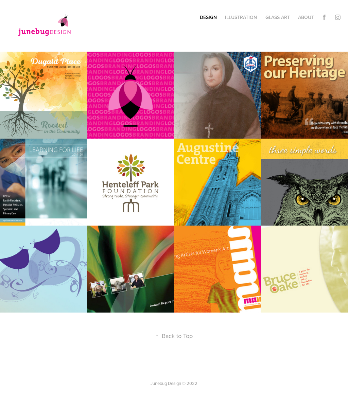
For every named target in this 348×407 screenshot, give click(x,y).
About (306, 17)
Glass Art (277, 17)
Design (208, 17)
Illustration (241, 17)
